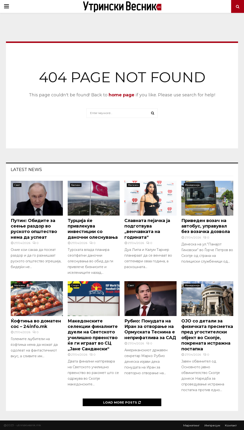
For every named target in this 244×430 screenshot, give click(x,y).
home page (121, 95)
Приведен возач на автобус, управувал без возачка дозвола (205, 226)
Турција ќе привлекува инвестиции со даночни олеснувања (93, 229)
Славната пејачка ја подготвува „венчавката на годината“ (147, 229)
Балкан (75, 185)
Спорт (75, 285)
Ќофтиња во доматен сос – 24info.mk (36, 323)
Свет (17, 185)
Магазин (133, 185)
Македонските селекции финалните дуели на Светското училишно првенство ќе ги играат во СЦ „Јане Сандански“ (93, 335)
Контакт (231, 425)
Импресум (212, 425)
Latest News (26, 169)
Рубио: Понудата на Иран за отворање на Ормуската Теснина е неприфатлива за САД (150, 329)
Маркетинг (191, 425)
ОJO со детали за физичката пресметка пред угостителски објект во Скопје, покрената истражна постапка (207, 335)
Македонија (192, 185)
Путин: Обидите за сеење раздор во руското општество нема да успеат (34, 229)
